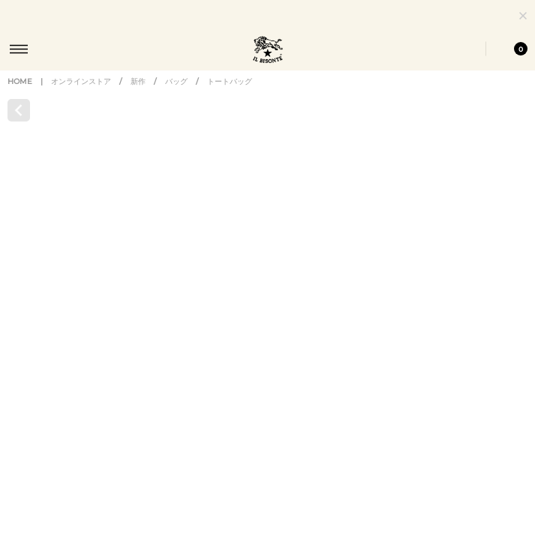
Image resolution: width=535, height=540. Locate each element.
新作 (138, 95)
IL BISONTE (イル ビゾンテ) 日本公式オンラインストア (268, 51)
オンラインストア (81, 95)
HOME (20, 95)
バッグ (176, 95)
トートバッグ (229, 95)
